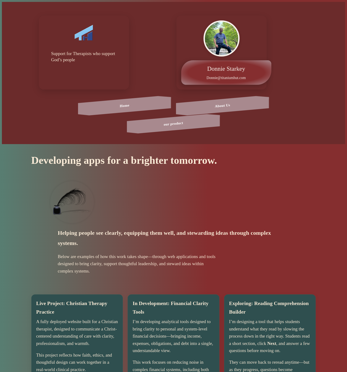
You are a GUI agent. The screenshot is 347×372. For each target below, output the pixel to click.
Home (124, 105)
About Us (222, 105)
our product (173, 124)
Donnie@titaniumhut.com (226, 78)
